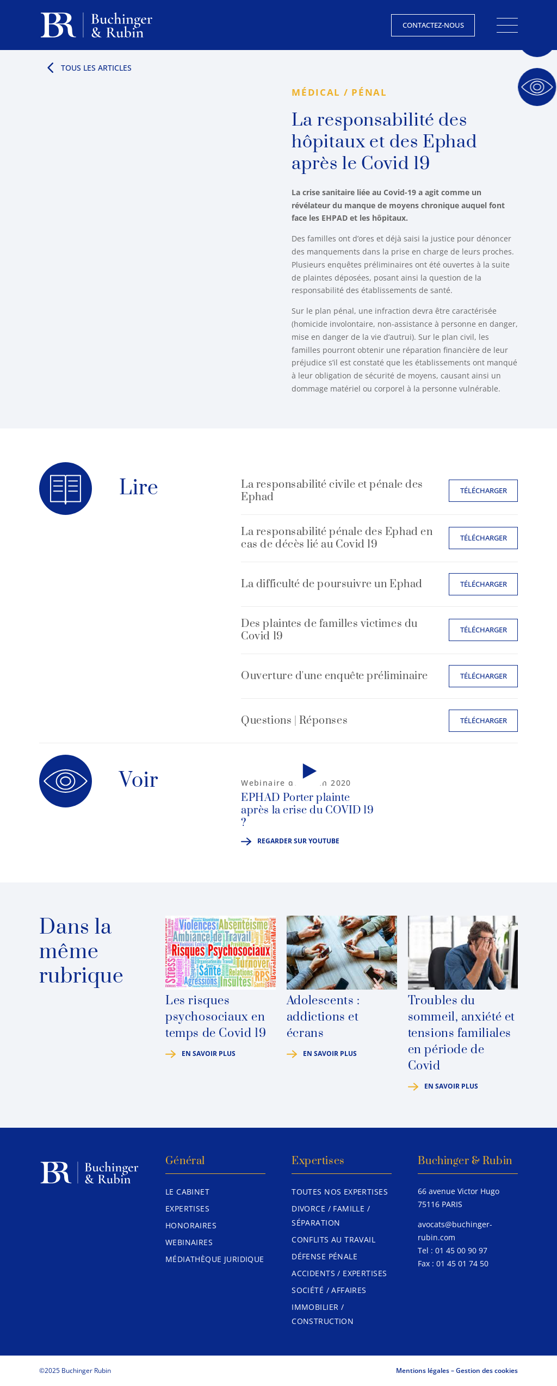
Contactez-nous (433, 25)
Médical (316, 92)
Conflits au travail (333, 1239)
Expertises (187, 1208)
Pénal (369, 92)
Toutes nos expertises (340, 1191)
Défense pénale (324, 1256)
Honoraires (190, 1225)
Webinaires (189, 1242)
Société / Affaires (329, 1290)
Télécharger (483, 490)
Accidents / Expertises (339, 1273)
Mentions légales (422, 1370)
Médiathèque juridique (214, 1259)
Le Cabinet (187, 1191)
